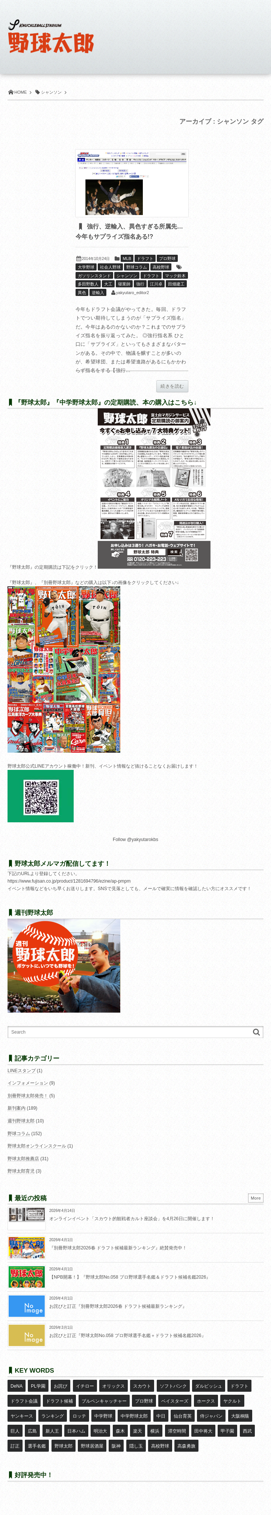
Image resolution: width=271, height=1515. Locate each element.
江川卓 (156, 284)
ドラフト (145, 258)
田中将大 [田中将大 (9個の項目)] (203, 1431)
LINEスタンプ (22, 1070)
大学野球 (86, 267)
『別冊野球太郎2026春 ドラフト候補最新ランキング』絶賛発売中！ (118, 1248)
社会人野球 (110, 267)
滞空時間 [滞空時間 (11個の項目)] (177, 1431)
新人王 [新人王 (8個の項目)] (52, 1431)
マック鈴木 (175, 275)
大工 (108, 284)
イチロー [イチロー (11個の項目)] (85, 1386)
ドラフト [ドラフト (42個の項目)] (239, 1386)
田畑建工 (176, 284)
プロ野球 (167, 258)
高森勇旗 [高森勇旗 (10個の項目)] (186, 1446)
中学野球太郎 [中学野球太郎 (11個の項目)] (134, 1416)
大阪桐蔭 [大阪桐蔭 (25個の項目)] (240, 1416)
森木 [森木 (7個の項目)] (120, 1431)
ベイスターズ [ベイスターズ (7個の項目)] (174, 1401)
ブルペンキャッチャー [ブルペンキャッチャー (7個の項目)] (104, 1401)
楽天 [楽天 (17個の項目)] (137, 1431)
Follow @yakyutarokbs (135, 839)
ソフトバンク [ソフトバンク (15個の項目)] (173, 1386)
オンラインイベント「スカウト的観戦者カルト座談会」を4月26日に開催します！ (132, 1218)
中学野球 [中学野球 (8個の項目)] (103, 1416)
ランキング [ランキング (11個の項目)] (52, 1416)
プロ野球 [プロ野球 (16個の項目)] (144, 1401)
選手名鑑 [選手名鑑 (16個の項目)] (37, 1446)
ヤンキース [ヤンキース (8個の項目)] (22, 1416)
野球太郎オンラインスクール (37, 1146)
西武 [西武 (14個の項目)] (247, 1431)
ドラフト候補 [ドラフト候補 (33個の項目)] (59, 1401)
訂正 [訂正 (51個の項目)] (15, 1446)
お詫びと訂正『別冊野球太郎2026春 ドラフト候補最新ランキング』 (118, 1306)
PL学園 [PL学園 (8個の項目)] (38, 1386)
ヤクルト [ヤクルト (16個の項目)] (232, 1401)
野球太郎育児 (21, 1171)
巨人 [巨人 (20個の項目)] (15, 1431)
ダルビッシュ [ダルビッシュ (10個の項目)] (208, 1386)
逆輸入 (98, 292)
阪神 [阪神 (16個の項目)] (116, 1446)
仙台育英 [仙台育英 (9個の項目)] (183, 1416)
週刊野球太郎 (21, 1121)
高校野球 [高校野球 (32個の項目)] (160, 1446)
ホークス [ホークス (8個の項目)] (206, 1401)
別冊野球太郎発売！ (28, 1095)
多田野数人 (88, 284)
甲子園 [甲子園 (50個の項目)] (227, 1431)
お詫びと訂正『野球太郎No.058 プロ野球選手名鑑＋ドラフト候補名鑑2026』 (127, 1335)
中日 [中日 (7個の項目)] (160, 1416)
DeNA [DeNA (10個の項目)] (17, 1386)
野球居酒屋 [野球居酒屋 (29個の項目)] (92, 1446)
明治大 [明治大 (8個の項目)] (100, 1431)
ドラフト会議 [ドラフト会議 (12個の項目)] (24, 1401)
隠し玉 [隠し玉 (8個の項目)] (136, 1446)
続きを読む (172, 386)
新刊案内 (17, 1108)
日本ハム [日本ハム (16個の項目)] (76, 1431)
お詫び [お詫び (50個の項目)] (60, 1386)
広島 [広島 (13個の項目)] (32, 1431)
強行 (140, 284)
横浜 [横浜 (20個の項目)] (154, 1431)
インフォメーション (28, 1083)
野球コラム (136, 267)
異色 (82, 292)
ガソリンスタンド (94, 275)
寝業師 (124, 284)
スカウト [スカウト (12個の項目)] (142, 1386)
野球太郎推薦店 (23, 1158)
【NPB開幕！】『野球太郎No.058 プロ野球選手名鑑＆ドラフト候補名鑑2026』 (129, 1277)
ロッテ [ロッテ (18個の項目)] (79, 1416)
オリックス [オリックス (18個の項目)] (113, 1386)
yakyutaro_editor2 (132, 292)
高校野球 (161, 267)
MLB (127, 258)
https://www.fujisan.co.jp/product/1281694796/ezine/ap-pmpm (69, 881)
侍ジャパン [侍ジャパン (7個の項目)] (211, 1416)
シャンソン (127, 275)
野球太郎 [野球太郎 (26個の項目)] (64, 1446)
